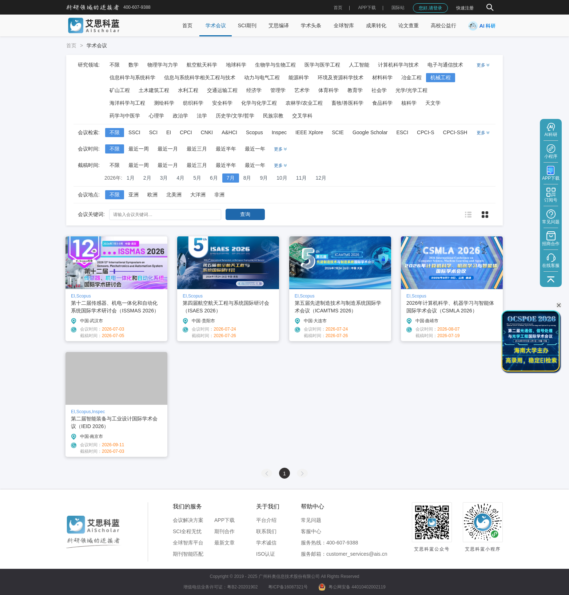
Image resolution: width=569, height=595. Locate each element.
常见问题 (311, 520)
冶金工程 (411, 77)
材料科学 (382, 77)
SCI (153, 132)
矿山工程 (120, 90)
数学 (133, 65)
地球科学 (236, 65)
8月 (247, 178)
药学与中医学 (125, 116)
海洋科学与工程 (127, 103)
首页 (338, 7)
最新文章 (224, 543)
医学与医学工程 (322, 65)
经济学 (254, 90)
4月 (180, 178)
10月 (281, 178)
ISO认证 (265, 554)
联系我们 (266, 531)
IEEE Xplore (309, 132)
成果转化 (376, 25)
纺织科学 (193, 103)
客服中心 (311, 531)
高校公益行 (443, 25)
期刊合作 (224, 531)
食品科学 (382, 103)
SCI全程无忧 (187, 531)
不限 (115, 65)
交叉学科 (302, 116)
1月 (131, 178)
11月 (301, 178)
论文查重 (408, 25)
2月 (147, 178)
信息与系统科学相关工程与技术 (199, 77)
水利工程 (188, 90)
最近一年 (255, 149)
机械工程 (440, 77)
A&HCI (229, 132)
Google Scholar (370, 132)
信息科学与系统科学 (132, 77)
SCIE (338, 132)
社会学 (379, 90)
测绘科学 (164, 103)
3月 (164, 178)
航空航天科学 (202, 65)
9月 (264, 178)
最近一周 (138, 149)
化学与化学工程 (259, 103)
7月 (231, 178)
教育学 (355, 90)
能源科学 (299, 77)
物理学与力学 (162, 65)
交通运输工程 (222, 90)
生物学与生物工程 (275, 65)
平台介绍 (266, 520)
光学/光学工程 (411, 90)
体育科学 (328, 90)
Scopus (254, 132)
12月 (320, 178)
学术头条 (311, 25)
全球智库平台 (188, 543)
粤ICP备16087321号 (288, 587)
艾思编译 (278, 25)
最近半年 (226, 149)
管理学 (278, 90)
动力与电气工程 (262, 77)
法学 (202, 116)
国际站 (398, 7)
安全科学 (222, 103)
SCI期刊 (247, 25)
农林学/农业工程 (304, 103)
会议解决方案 (188, 520)
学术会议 (216, 25)
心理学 (156, 116)
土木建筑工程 (154, 90)
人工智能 (359, 65)
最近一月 (168, 149)
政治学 (180, 116)
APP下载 (224, 520)
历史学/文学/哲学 (235, 116)
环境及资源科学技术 (340, 77)
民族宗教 (273, 116)
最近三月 (197, 149)
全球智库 (344, 25)
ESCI (402, 132)
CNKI (207, 132)
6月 (214, 178)
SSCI (134, 132)
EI (168, 132)
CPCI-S (425, 132)
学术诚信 (266, 543)
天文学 (433, 103)
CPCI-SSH (455, 132)
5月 (197, 178)
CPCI (186, 132)
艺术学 (302, 90)
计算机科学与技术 (398, 65)
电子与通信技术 (445, 65)
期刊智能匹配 (188, 554)
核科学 (409, 103)
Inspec (279, 132)
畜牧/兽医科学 (347, 103)
